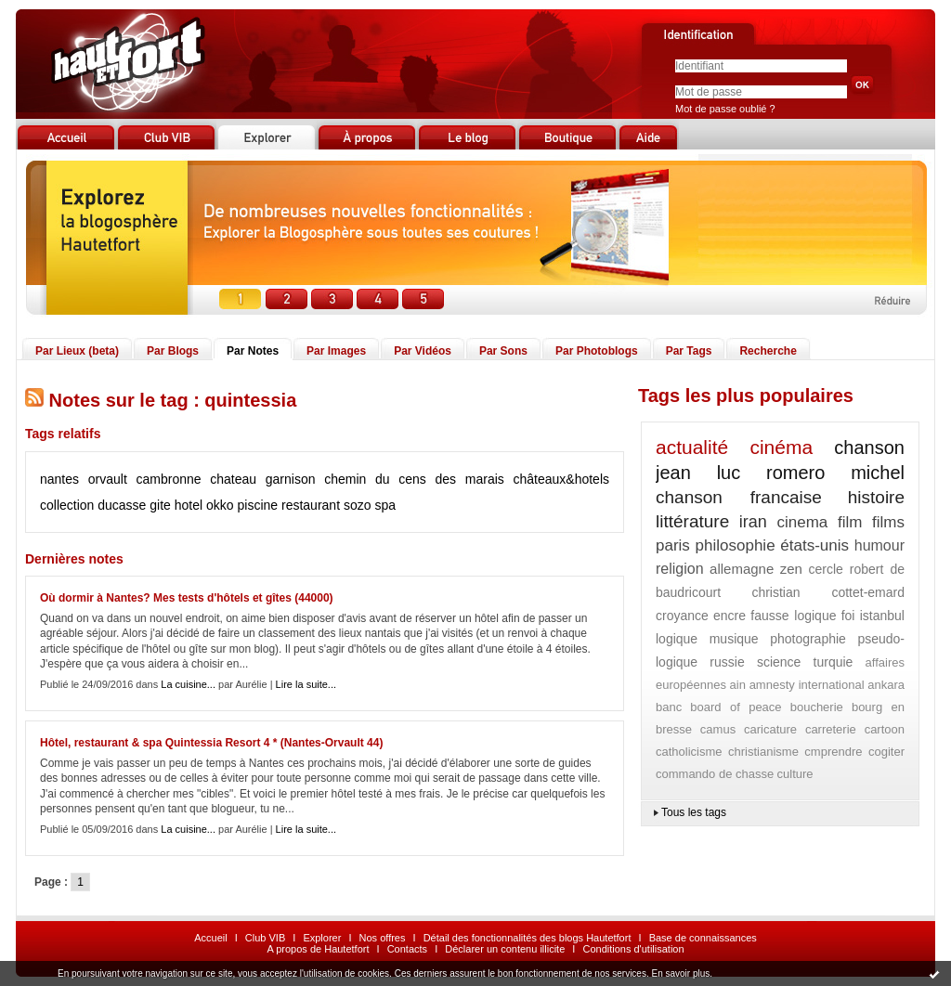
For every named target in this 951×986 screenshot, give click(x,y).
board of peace (735, 707)
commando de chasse (715, 774)
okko (220, 505)
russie (727, 662)
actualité (692, 447)
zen (791, 569)
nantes (59, 479)
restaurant (310, 505)
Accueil (210, 937)
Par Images (336, 350)
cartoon (885, 729)
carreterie (830, 729)
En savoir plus (680, 973)
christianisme (763, 752)
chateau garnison (262, 479)
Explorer (322, 937)
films (888, 522)
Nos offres (382, 937)
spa (385, 505)
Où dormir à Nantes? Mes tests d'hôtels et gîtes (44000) (186, 597)
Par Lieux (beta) (77, 350)
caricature (770, 729)
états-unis (814, 545)
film (850, 522)
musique (734, 638)
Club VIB (265, 937)
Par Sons (503, 350)
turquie (833, 662)
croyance (682, 615)
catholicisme (689, 752)
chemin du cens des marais (414, 479)
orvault (107, 479)
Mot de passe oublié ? (725, 108)
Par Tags (689, 350)
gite (160, 505)
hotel (188, 505)
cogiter (886, 752)
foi (848, 615)
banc (669, 707)
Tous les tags (693, 812)
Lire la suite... (306, 684)
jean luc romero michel (780, 472)
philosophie (735, 545)
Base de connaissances (703, 937)
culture (795, 774)
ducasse (122, 505)
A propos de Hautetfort (318, 948)
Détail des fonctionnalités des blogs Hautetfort (527, 937)
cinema (802, 522)
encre (729, 615)
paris (673, 545)
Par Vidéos (422, 350)
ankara (886, 685)
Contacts (407, 948)
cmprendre (833, 752)
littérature (692, 521)
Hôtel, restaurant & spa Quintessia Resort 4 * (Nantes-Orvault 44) (211, 742)
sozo (357, 505)
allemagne (742, 569)
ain (738, 685)
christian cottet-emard (828, 592)
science (779, 662)
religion (680, 569)
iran (753, 521)
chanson (869, 447)
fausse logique (793, 615)
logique (676, 638)
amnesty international (807, 685)
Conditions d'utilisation (633, 948)
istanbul (882, 615)
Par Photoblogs (596, 350)
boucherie (816, 707)
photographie (808, 638)
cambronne (168, 479)
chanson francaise (739, 497)
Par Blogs (173, 350)
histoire (876, 497)
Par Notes (253, 350)
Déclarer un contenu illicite (505, 948)
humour (879, 545)
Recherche (767, 350)
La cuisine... (188, 684)
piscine (258, 505)
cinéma (781, 447)
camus (718, 729)
